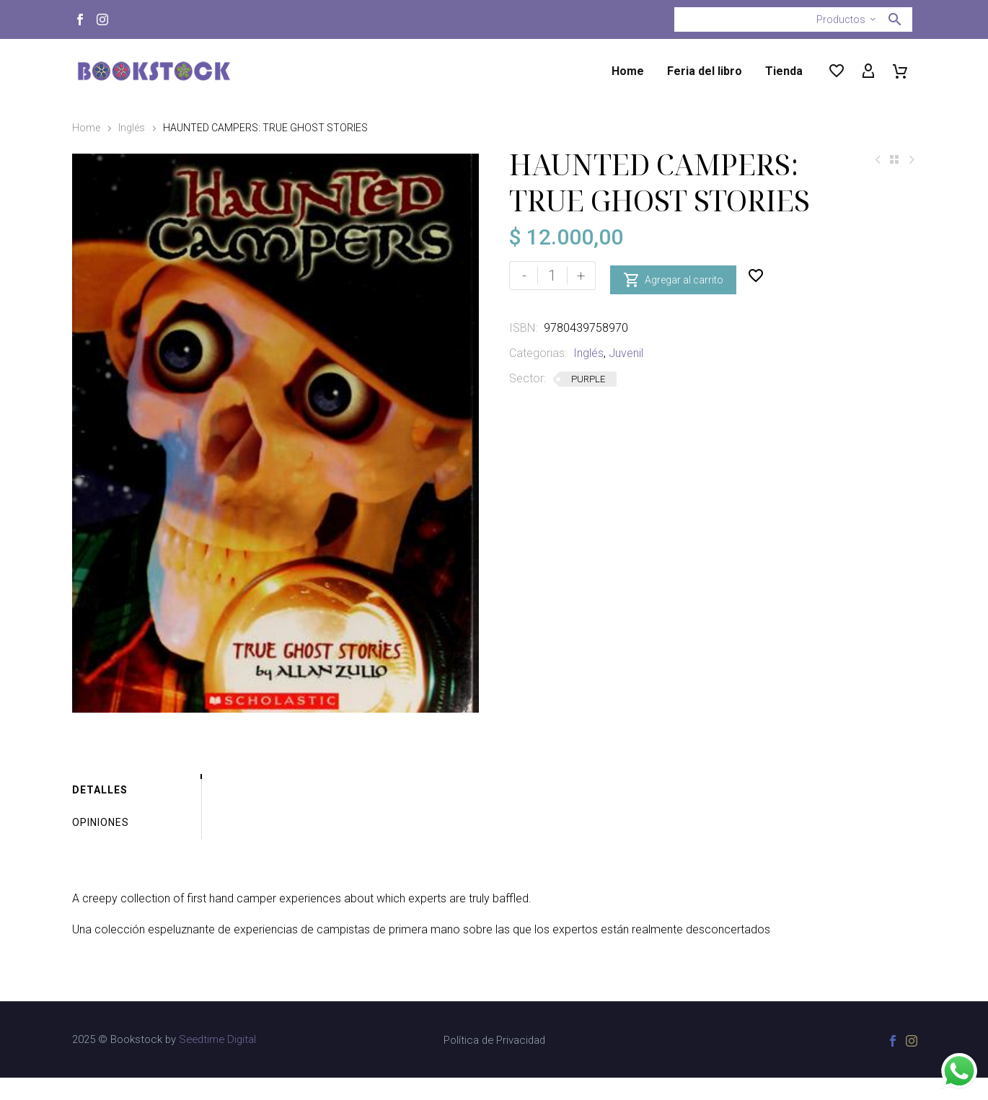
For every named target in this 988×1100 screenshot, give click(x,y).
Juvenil (626, 353)
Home (628, 71)
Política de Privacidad (494, 1062)
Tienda (784, 71)
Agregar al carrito (673, 275)
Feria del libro (704, 71)
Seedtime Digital (217, 1061)
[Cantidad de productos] (552, 275)
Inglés (131, 127)
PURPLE (588, 379)
